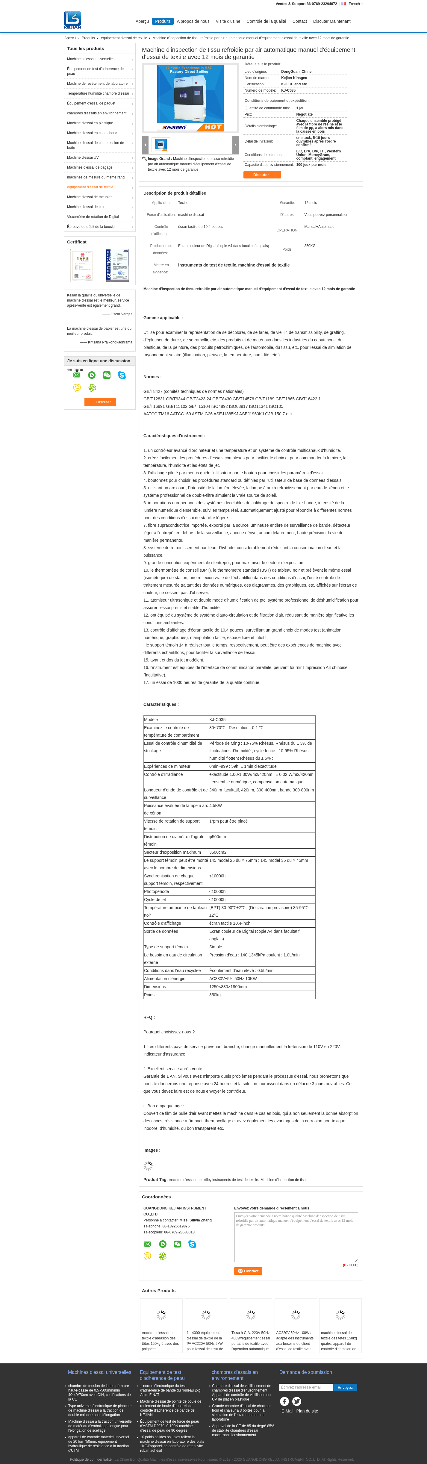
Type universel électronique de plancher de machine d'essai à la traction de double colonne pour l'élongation (100, 1410)
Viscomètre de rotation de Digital (93, 217)
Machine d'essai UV (83, 157)
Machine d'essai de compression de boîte (95, 145)
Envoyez (345, 1387)
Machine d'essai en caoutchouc (92, 133)
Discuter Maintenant (332, 21)
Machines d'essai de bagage (90, 167)
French (356, 4)
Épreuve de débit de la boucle (91, 227)
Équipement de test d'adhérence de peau (95, 71)
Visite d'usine (228, 21)
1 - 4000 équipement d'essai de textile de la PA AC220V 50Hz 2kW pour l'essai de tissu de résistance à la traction (205, 1343)
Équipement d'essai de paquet (91, 103)
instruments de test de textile (235, 1180)
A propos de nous (193, 21)
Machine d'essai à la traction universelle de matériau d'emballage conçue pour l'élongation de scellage (100, 1426)
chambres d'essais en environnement (96, 113)
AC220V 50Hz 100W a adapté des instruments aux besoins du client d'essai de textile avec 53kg (295, 1343)
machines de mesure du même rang (96, 177)
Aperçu (142, 21)
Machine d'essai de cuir (86, 207)
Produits (162, 21)
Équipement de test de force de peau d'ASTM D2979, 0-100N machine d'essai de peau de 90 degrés (169, 1426)
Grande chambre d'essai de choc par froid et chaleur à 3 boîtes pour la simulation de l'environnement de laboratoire (241, 1412)
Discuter (265, 175)
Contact (300, 21)
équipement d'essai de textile (124, 38)
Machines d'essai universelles (90, 59)
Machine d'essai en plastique (90, 123)
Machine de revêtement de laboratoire (97, 83)
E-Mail (287, 1411)
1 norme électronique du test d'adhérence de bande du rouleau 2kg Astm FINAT (170, 1390)
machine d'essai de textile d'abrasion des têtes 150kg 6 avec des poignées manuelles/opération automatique (160, 1346)
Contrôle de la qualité (266, 21)
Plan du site (307, 1411)
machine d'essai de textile (189, 1180)
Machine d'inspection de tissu (284, 1180)
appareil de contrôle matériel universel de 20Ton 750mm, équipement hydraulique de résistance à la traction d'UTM (98, 1444)
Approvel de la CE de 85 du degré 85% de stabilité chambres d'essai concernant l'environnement (243, 1430)
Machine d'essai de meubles (89, 197)
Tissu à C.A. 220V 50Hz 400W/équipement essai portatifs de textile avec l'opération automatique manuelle (250, 1343)
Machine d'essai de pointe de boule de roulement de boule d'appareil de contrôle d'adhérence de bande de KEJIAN (170, 1408)
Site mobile (290, 1418)
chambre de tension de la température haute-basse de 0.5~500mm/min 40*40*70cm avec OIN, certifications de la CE (99, 1392)
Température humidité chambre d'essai (98, 93)
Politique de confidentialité (91, 1459)
